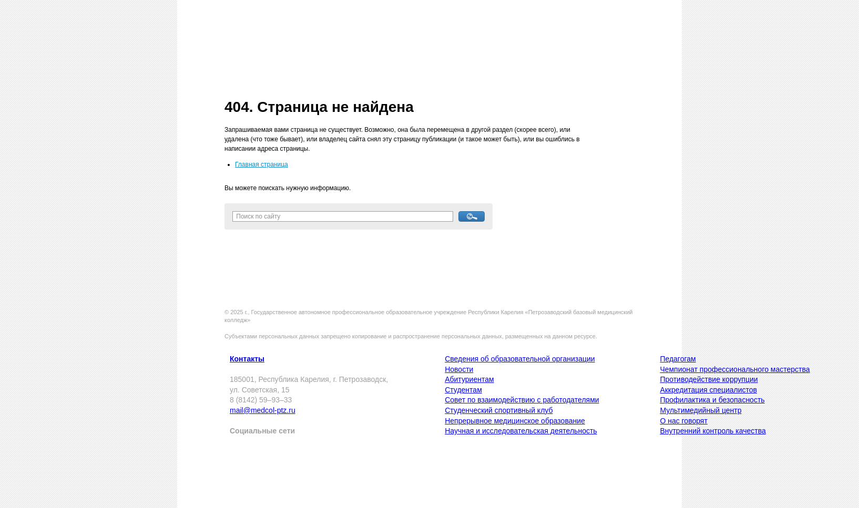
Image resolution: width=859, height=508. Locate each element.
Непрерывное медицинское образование (515, 421)
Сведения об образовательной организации (520, 359)
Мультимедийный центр (700, 410)
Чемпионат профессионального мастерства (735, 369)
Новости (459, 369)
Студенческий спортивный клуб (499, 410)
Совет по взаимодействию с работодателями (522, 400)
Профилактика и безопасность (712, 400)
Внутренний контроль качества (712, 431)
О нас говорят (683, 421)
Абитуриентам (469, 379)
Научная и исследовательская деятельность (521, 431)
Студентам (463, 390)
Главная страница (261, 164)
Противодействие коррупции (709, 379)
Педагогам (678, 359)
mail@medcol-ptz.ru (262, 410)
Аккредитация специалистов (708, 390)
